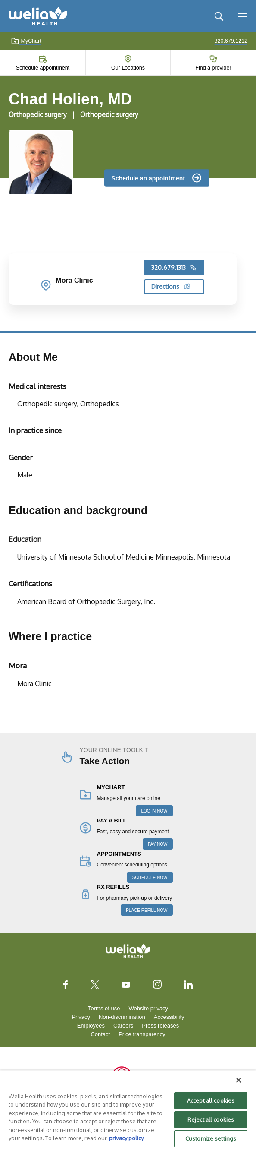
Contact (100, 1034)
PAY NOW (158, 844)
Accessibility (169, 1017)
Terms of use (104, 1008)
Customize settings (210, 1138)
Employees (91, 1025)
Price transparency (142, 1034)
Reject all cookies (210, 1119)
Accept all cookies (210, 1100)
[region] (128, 1112)
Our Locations (128, 68)
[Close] (238, 1080)
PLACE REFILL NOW (146, 910)
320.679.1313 (174, 268)
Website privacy (148, 1008)
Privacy (81, 1017)
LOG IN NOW (154, 811)
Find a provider (213, 68)
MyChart (26, 41)
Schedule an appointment (148, 177)
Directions (170, 286)
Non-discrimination (122, 1017)
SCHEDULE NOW (150, 877)
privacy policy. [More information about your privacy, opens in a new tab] (126, 1138)
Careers (123, 1025)
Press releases (160, 1025)
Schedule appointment (42, 68)
